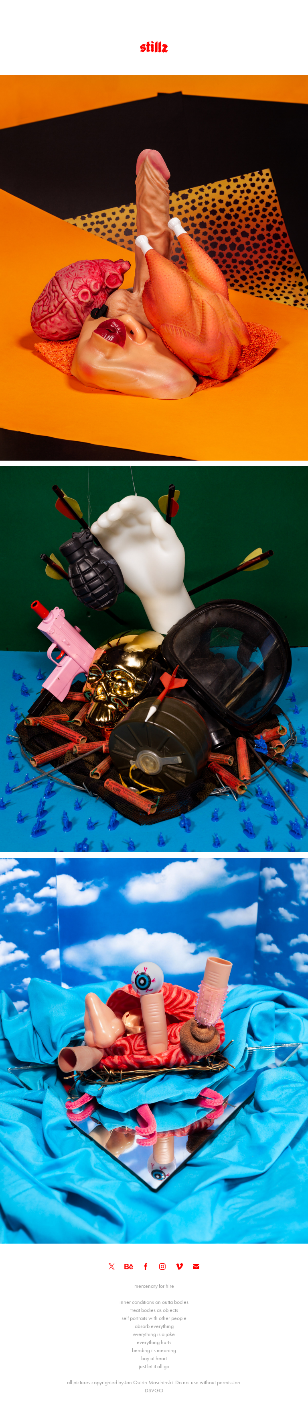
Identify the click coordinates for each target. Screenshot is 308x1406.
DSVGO (154, 1390)
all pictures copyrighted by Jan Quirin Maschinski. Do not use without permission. (154, 1382)
